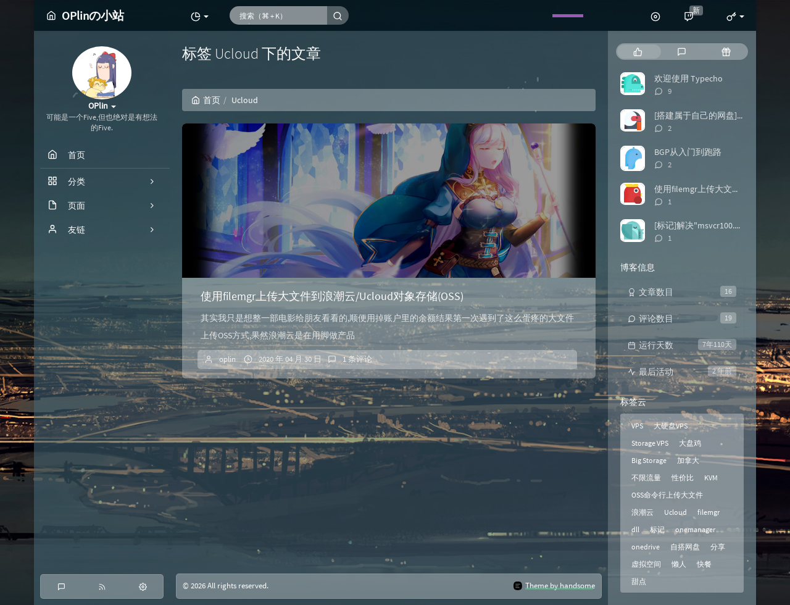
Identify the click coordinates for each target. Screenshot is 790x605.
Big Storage (649, 460)
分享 (717, 546)
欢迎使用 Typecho (688, 78)
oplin (227, 359)
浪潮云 (642, 512)
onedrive (645, 546)
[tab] (638, 51)
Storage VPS (649, 443)
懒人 (679, 564)
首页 (205, 100)
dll (635, 529)
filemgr (708, 512)
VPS (637, 425)
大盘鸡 (690, 443)
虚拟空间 (646, 564)
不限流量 (646, 477)
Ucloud (675, 512)
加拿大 (688, 460)
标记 (657, 529)
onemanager (695, 529)
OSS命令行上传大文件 (667, 494)
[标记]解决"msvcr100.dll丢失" (709, 225)
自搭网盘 (685, 546)
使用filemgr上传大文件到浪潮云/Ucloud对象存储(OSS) (332, 296)
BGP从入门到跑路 (687, 151)
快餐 (704, 564)
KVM (711, 477)
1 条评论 (357, 359)
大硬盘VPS (671, 425)
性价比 (683, 477)
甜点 (638, 581)
